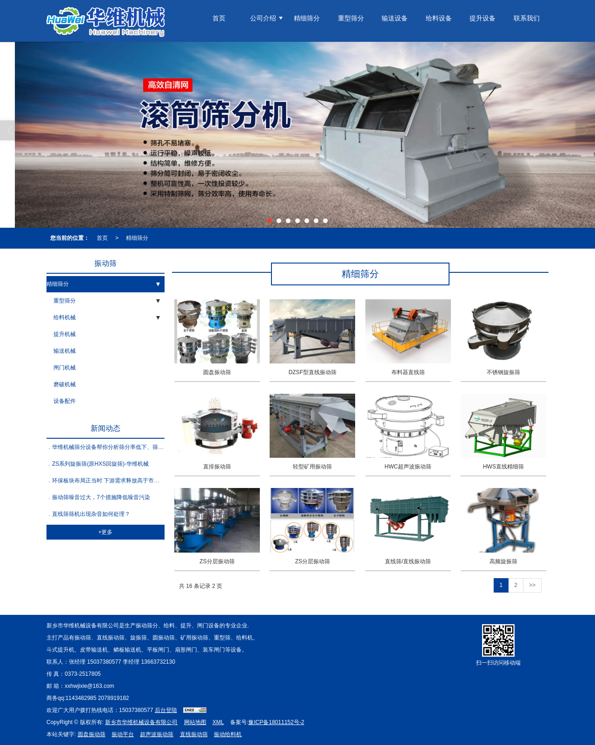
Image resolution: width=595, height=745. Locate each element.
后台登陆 (166, 710)
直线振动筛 (194, 734)
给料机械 (64, 317)
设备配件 (64, 401)
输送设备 (395, 18)
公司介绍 (263, 18)
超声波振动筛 (156, 734)
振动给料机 (228, 734)
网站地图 (195, 722)
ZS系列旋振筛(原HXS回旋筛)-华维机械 (100, 464)
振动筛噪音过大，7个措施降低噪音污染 (101, 497)
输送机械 (64, 351)
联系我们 (527, 18)
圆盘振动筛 (92, 734)
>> (532, 585)
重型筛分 (351, 18)
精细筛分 (307, 18)
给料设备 (439, 18)
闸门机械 (64, 367)
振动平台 (123, 734)
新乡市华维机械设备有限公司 (141, 722)
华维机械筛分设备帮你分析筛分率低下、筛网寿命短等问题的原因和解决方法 (147, 447)
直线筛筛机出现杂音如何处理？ (91, 514)
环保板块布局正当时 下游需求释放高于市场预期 (111, 480)
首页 (218, 18)
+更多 (105, 532)
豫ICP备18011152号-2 (276, 722)
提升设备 (482, 18)
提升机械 (64, 334)
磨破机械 (64, 384)
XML (218, 722)
